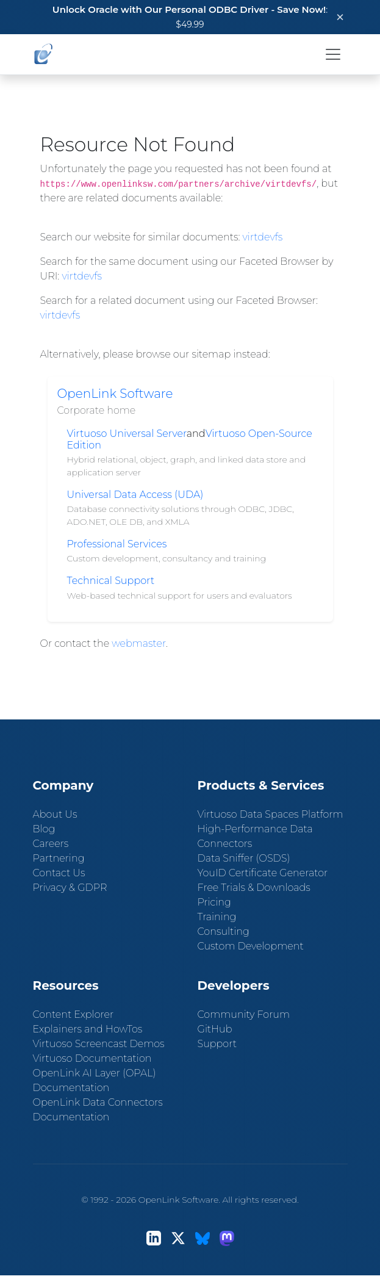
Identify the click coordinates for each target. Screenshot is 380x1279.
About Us (55, 814)
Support (217, 1044)
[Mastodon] (227, 1238)
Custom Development (251, 946)
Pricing (214, 902)
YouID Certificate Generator (263, 873)
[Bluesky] (202, 1238)
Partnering (59, 858)
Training (217, 917)
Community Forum (244, 1014)
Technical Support (111, 580)
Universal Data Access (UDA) (135, 494)
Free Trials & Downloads (254, 887)
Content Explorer (73, 1014)
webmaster (139, 643)
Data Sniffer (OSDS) (244, 858)
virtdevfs (263, 237)
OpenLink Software (115, 393)
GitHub (215, 1029)
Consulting (223, 931)
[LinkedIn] (153, 1238)
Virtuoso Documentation (92, 1058)
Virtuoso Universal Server (127, 433)
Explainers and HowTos (88, 1029)
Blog (44, 829)
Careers (51, 843)
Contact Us (59, 873)
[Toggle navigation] (333, 54)
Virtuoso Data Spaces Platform (270, 814)
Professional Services (117, 544)
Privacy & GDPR (70, 887)
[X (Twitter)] (178, 1238)
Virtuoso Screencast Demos (99, 1044)
